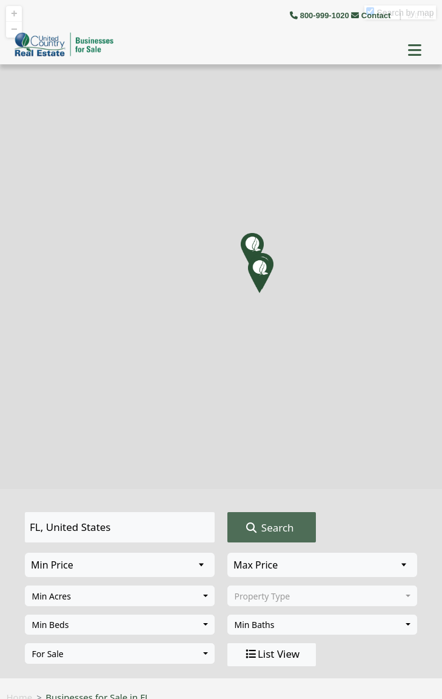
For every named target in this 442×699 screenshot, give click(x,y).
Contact (372, 15)
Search (268, 528)
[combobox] (120, 596)
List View (272, 654)
